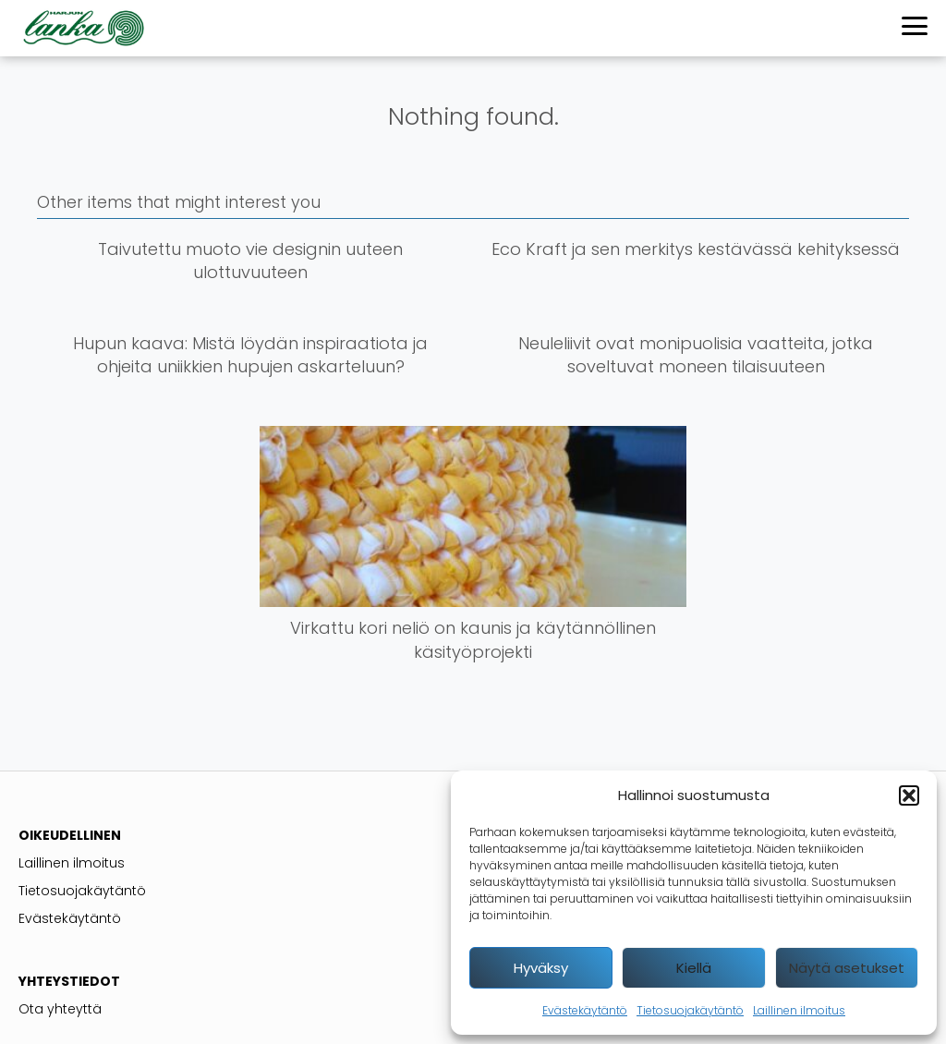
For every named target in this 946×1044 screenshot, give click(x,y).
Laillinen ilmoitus (799, 1010)
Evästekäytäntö (584, 1010)
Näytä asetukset (846, 967)
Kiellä (693, 967)
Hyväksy (541, 967)
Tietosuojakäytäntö (690, 1010)
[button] (909, 795)
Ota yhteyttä (60, 1009)
